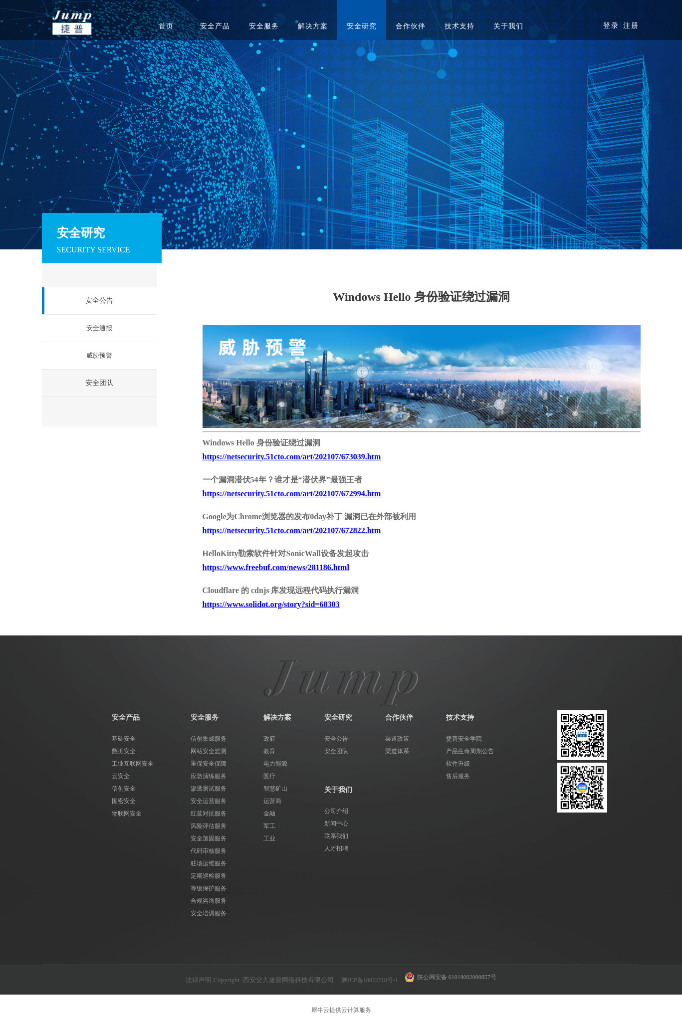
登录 (611, 25)
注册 (631, 25)
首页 (166, 26)
